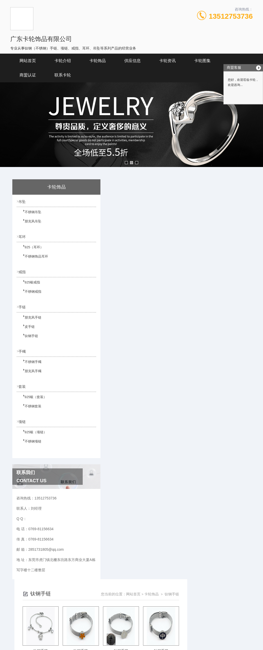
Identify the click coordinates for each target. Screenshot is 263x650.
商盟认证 (28, 75)
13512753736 (231, 16)
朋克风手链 (29, 322)
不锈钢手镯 (29, 367)
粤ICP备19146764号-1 (164, 622)
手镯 (23, 354)
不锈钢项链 (29, 447)
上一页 (146, 376)
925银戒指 (29, 286)
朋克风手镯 (29, 376)
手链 (23, 309)
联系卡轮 (62, 75)
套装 (23, 389)
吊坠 (23, 202)
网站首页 (28, 60)
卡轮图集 (202, 60)
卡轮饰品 (97, 60)
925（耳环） (30, 251)
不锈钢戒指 (29, 296)
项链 (23, 425)
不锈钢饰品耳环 (32, 260)
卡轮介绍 (62, 60)
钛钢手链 (28, 340)
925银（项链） (32, 438)
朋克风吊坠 (29, 224)
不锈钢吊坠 (29, 215)
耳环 (23, 237)
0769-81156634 (80, 614)
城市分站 (14, 644)
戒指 (23, 273)
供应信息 (132, 60)
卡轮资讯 (167, 60)
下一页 (176, 376)
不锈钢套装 (29, 412)
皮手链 (26, 331)
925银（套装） (32, 403)
